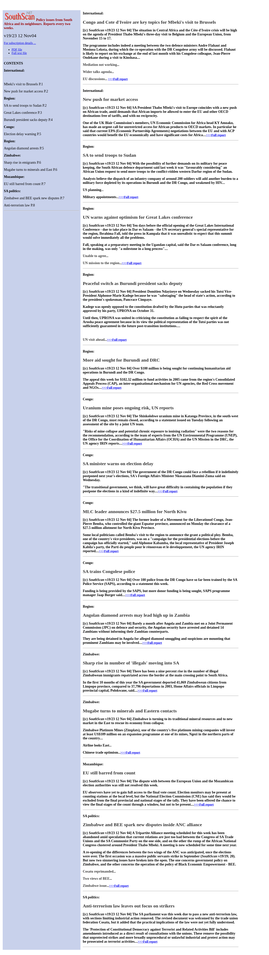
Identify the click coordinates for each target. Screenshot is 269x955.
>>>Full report (118, 79)
